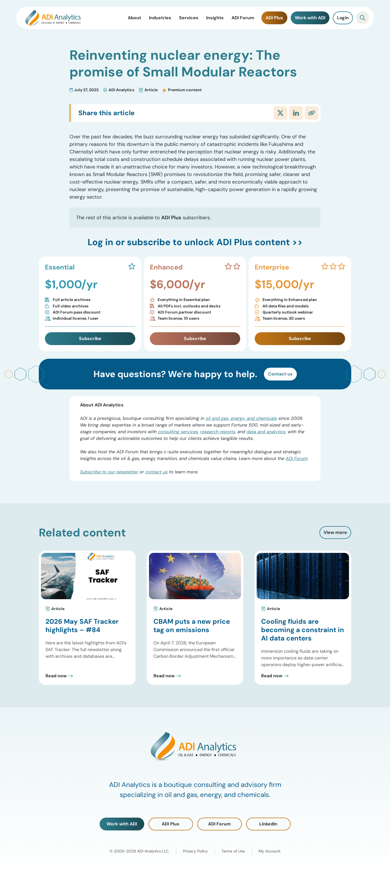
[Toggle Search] (362, 17)
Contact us (280, 374)
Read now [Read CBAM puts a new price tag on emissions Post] (164, 676)
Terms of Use (233, 851)
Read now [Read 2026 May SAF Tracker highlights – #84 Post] (56, 676)
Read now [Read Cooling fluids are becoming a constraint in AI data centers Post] (271, 676)
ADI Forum (296, 458)
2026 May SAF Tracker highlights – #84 (82, 625)
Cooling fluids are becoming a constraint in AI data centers (302, 629)
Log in (100, 242)
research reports (217, 432)
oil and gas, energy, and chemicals (241, 418)
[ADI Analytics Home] (53, 18)
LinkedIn (268, 824)
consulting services (178, 432)
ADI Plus (170, 824)
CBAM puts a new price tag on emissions (191, 625)
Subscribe (90, 338)
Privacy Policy (195, 851)
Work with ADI (122, 824)
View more (335, 532)
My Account (269, 851)
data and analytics (266, 432)
